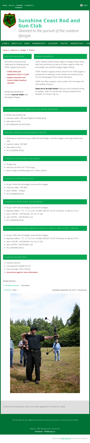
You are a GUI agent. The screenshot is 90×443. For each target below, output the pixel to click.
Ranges (23, 50)
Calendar (19, 5)
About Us (14, 50)
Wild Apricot (66, 438)
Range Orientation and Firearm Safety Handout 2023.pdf (16, 80)
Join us (11, 5)
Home (5, 5)
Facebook (18, 7)
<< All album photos (11, 285)
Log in (85, 5)
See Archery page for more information (22, 272)
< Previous (7, 290)
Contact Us (29, 5)
